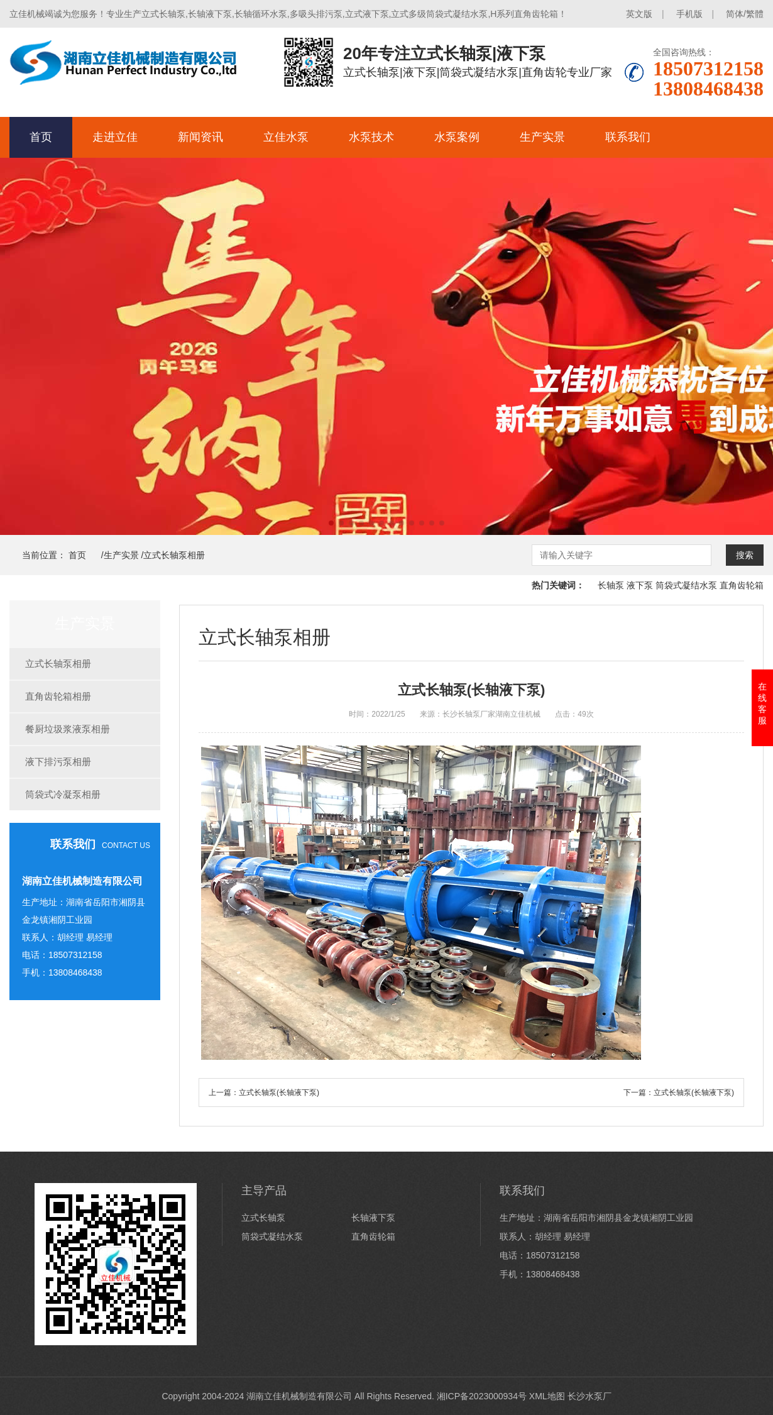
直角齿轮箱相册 (58, 696)
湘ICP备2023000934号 (482, 1396)
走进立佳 (115, 137)
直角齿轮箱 (742, 585)
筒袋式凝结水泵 (686, 585)
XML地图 (547, 1396)
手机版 (689, 14)
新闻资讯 (200, 137)
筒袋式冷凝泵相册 (63, 794)
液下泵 (640, 585)
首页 (41, 137)
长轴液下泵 (373, 1218)
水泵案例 (457, 137)
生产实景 (542, 137)
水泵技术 (371, 137)
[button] (331, 523)
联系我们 (627, 137)
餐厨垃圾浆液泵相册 (67, 729)
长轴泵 (611, 585)
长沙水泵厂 (589, 1396)
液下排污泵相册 (58, 761)
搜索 (745, 555)
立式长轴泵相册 (174, 555)
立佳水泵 (286, 137)
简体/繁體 (745, 14)
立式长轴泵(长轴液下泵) (279, 1092)
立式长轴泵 (263, 1218)
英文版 (639, 14)
